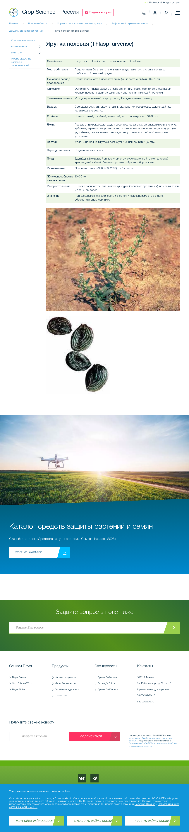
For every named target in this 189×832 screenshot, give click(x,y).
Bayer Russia (19, 677)
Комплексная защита (23, 41)
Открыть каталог (28, 552)
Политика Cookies (145, 804)
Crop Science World (22, 683)
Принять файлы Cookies (152, 820)
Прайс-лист (61, 696)
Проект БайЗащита (107, 690)
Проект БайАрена (107, 677)
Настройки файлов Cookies (36, 820)
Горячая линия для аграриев (156, 694)
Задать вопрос (100, 12)
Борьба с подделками (67, 690)
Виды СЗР (16, 53)
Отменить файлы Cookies (94, 820)
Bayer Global (18, 690)
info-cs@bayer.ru (145, 702)
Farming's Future (106, 683)
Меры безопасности (65, 683)
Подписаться (91, 736)
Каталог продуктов (65, 677)
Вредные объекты (20, 47)
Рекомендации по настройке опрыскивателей (21, 62)
